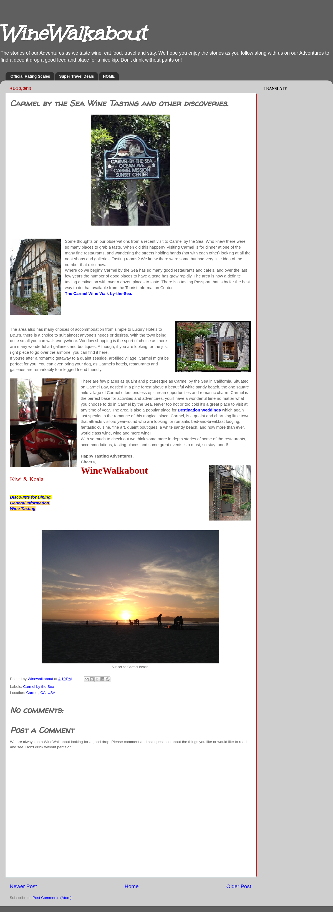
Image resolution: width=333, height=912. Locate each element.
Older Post (238, 886)
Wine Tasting (23, 508)
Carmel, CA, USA (41, 693)
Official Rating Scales (30, 76)
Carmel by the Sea (38, 686)
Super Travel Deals (76, 76)
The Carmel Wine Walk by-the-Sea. (98, 293)
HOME (109, 76)
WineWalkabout (73, 33)
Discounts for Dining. (31, 497)
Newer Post (23, 886)
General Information (29, 503)
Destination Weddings (199, 410)
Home (131, 886)
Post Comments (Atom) (52, 898)
